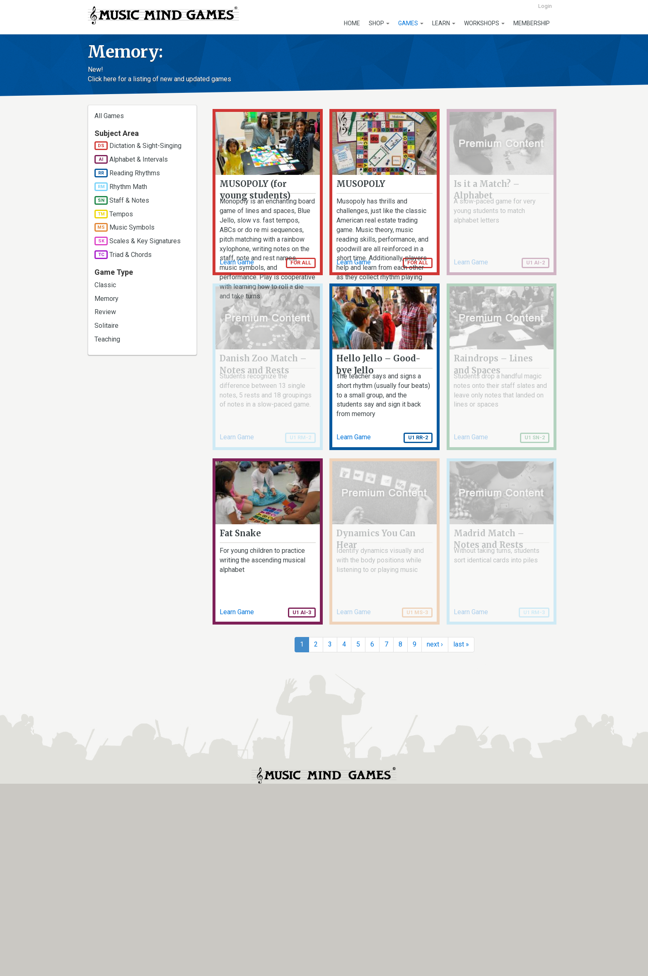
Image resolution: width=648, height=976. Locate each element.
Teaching (107, 339)
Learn (443, 23)
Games (410, 23)
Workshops (484, 23)
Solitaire (106, 325)
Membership (531, 23)
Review (105, 312)
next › (435, 822)
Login (545, 6)
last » (461, 822)
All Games (109, 116)
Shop (379, 23)
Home (352, 23)
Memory (106, 299)
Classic (105, 285)
